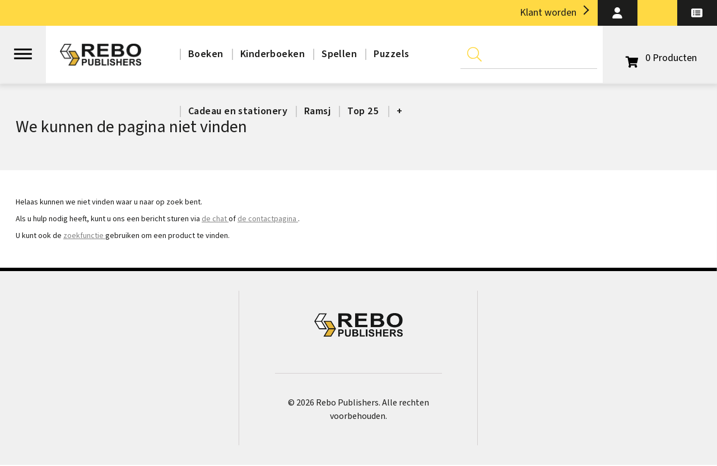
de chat (215, 219)
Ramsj (317, 111)
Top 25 (362, 111)
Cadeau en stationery (237, 111)
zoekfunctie (84, 235)
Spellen (339, 54)
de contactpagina (268, 219)
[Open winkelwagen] (660, 58)
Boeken (206, 54)
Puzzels (391, 54)
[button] (617, 13)
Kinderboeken (272, 54)
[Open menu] (23, 49)
